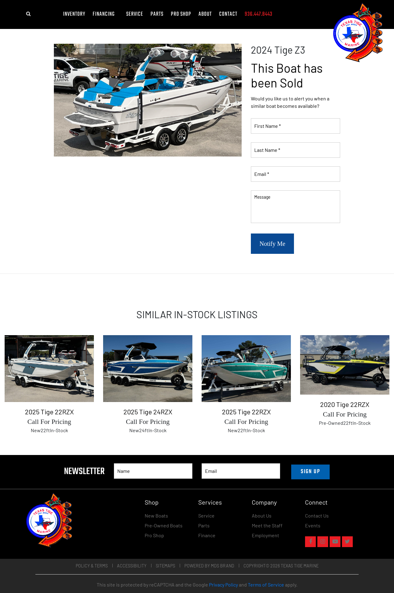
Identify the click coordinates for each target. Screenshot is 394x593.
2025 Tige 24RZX (147, 412)
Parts (157, 14)
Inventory (74, 14)
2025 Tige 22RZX (49, 412)
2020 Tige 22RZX (344, 404)
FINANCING (106, 14)
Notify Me (272, 243)
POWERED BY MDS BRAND (209, 565)
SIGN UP (310, 471)
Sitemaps (165, 565)
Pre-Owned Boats (164, 525)
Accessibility (132, 565)
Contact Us (317, 515)
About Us (261, 515)
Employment (265, 535)
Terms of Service (266, 584)
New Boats (156, 515)
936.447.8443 (258, 14)
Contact (228, 14)
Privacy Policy (223, 584)
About (205, 14)
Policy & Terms (92, 565)
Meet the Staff (267, 525)
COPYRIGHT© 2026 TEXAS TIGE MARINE (281, 565)
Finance (206, 535)
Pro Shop (181, 14)
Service (134, 14)
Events (312, 525)
